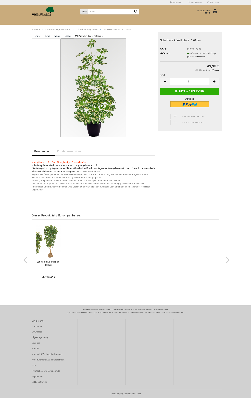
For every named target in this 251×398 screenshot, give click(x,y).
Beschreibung (43, 151)
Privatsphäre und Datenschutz (46, 371)
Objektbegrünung (40, 337)
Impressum (37, 376)
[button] (176, 2)
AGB (34, 365)
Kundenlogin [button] (195, 2)
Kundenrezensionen (70, 151)
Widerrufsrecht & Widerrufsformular (48, 359)
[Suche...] (84, 11)
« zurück (47, 36)
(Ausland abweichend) (196, 57)
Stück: (163, 75)
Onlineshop (115, 393)
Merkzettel (213, 2)
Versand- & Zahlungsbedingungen (47, 354)
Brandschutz (37, 326)
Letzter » (69, 36)
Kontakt (35, 348)
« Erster (36, 36)
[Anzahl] (189, 81)
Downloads (37, 332)
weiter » (58, 36)
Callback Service (39, 382)
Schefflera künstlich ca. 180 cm (48, 263)
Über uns (36, 343)
